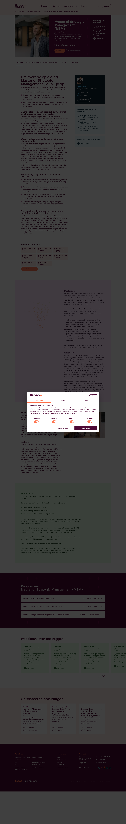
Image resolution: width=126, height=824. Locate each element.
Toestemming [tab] (39, 400)
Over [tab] (86, 400)
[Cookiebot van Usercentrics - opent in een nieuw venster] (90, 395)
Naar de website (85, 428)
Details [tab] (63, 400)
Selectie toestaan (63, 428)
